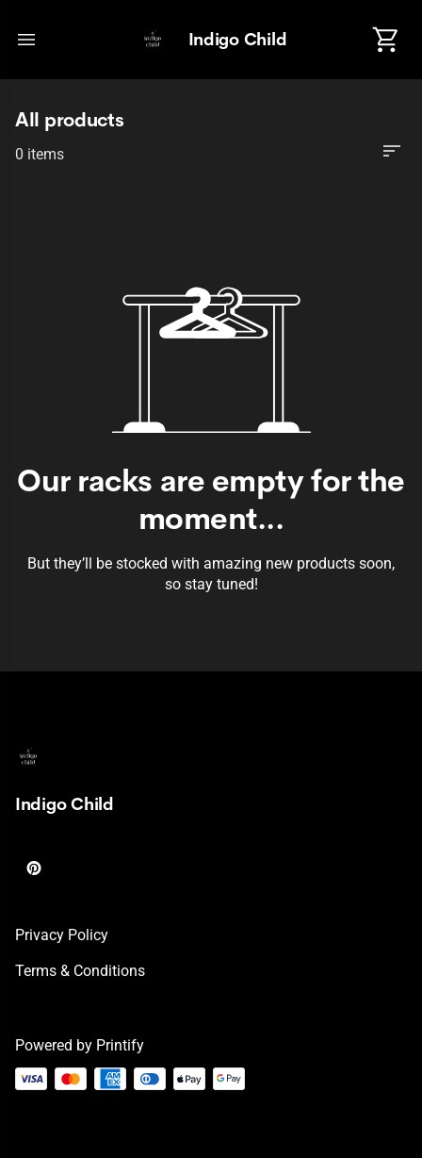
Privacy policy (61, 935)
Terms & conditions (80, 971)
